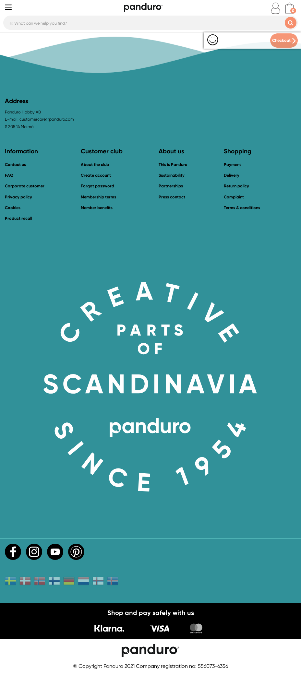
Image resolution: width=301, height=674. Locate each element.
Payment (232, 164)
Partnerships (171, 185)
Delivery (231, 175)
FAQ (9, 175)
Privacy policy (18, 197)
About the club (95, 164)
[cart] (289, 8)
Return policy (236, 185)
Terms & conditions (242, 207)
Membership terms (98, 197)
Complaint (234, 197)
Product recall (18, 218)
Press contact (172, 197)
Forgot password (97, 185)
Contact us (15, 164)
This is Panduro (173, 164)
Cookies (12, 208)
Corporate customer (24, 185)
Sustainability (172, 175)
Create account (96, 175)
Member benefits (97, 207)
